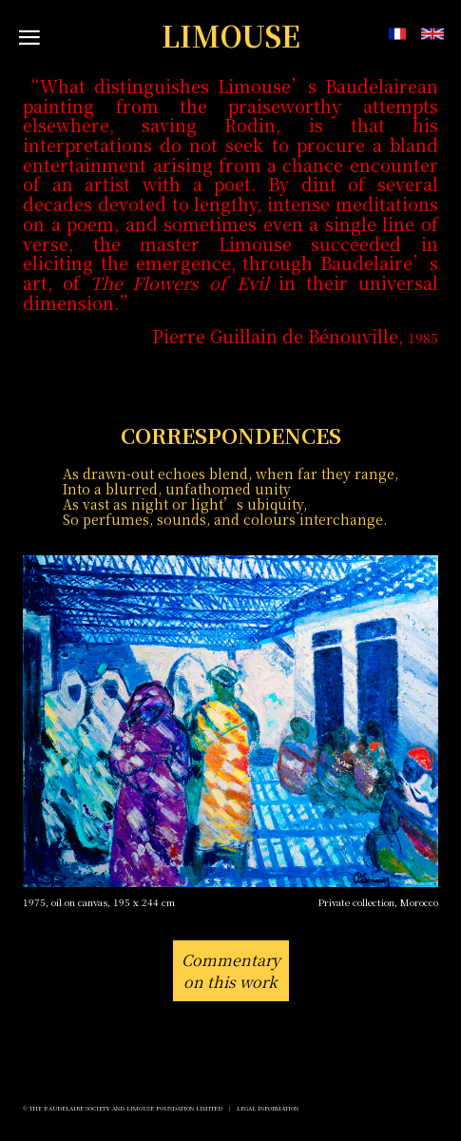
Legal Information (267, 1108)
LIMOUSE (231, 35)
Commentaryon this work (231, 971)
